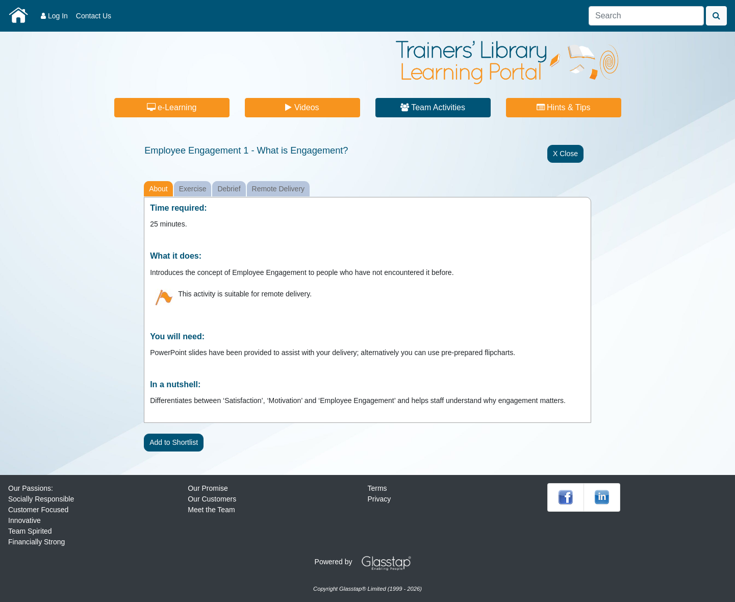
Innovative (24, 520)
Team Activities (432, 107)
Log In (54, 16)
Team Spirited (30, 531)
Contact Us (93, 16)
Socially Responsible (41, 499)
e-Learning (172, 107)
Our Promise (208, 488)
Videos (302, 107)
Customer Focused (38, 510)
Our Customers (212, 499)
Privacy (379, 499)
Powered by (367, 562)
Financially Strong (36, 542)
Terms (377, 488)
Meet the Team (211, 510)
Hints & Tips (564, 107)
